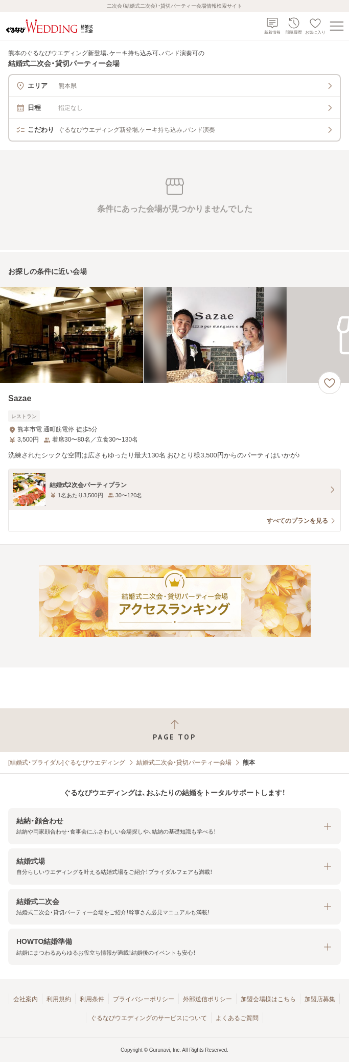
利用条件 (92, 999)
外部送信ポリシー (207, 999)
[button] (174, 826)
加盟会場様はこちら (268, 999)
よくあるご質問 (237, 1018)
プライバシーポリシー (143, 999)
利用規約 (58, 999)
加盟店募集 (320, 999)
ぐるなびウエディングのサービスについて (148, 1018)
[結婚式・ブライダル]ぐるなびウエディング (66, 762)
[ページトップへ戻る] (174, 730)
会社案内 (25, 999)
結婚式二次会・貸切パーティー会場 (183, 762)
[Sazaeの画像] (174, 335)
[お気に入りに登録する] (329, 383)
